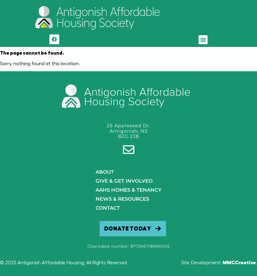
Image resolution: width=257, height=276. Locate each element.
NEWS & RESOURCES (122, 199)
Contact (108, 208)
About (105, 172)
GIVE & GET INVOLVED (124, 181)
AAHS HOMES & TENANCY (128, 190)
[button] (203, 39)
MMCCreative (239, 262)
